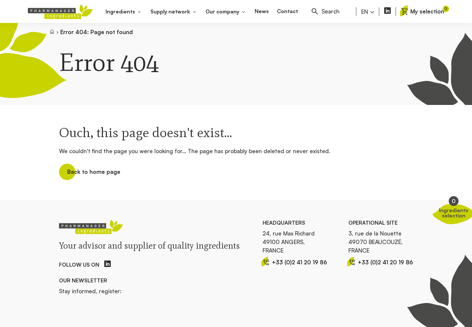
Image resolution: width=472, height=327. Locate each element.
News (262, 11)
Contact (287, 11)
